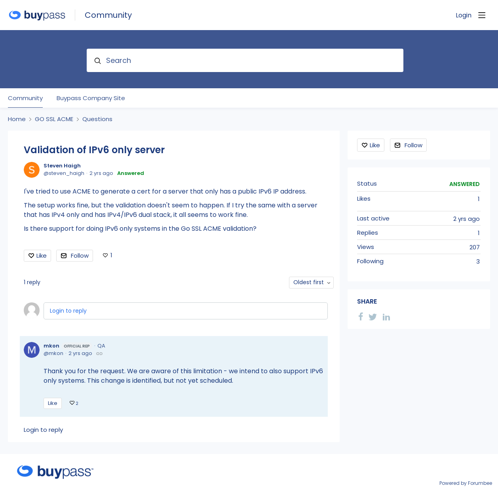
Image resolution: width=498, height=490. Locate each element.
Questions (97, 119)
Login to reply (68, 311)
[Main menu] (482, 15)
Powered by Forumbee (465, 483)
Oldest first (308, 282)
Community (108, 15)
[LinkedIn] (386, 316)
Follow (80, 255)
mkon (68, 346)
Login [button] (463, 15)
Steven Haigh (62, 165)
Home (17, 119)
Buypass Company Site (91, 98)
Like (41, 255)
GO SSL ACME (54, 119)
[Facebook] (360, 316)
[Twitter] (373, 316)
